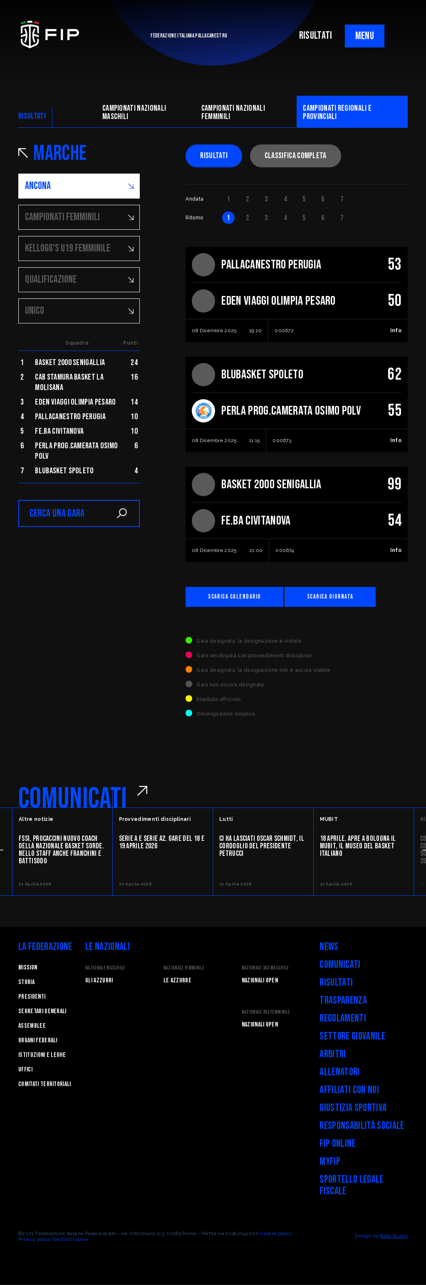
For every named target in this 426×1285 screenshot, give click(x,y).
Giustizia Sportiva (353, 1108)
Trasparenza (343, 1001)
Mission (27, 968)
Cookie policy (276, 1234)
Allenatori (339, 1072)
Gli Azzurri (99, 981)
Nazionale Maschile (105, 969)
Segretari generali (42, 1012)
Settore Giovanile (352, 1037)
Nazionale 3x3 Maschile (265, 969)
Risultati (214, 156)
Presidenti (31, 998)
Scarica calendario (238, 597)
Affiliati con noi (349, 1090)
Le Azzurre (177, 981)
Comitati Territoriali (44, 1085)
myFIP (330, 1162)
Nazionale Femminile (183, 969)
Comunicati (340, 965)
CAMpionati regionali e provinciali (337, 112)
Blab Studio (394, 1237)
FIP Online (337, 1144)
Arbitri (333, 1055)
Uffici (25, 1070)
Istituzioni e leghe (42, 1056)
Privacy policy (34, 1240)
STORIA (26, 983)
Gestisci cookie (70, 1240)
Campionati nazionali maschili (134, 112)
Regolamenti (343, 1019)
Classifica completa (296, 156)
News (329, 947)
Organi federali (37, 1041)
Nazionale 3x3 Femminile (266, 1013)
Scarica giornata (342, 597)
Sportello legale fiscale (351, 1186)
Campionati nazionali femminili (233, 112)
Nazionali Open (260, 981)
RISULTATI (315, 35)
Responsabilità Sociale (362, 1126)
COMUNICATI (72, 799)
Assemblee (32, 1027)
